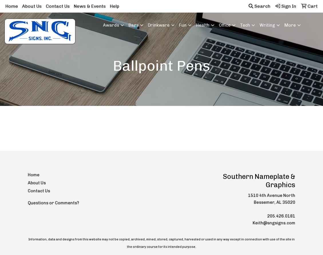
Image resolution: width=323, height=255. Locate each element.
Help (114, 6)
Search (259, 6)
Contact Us (58, 6)
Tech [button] (245, 25)
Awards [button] (111, 25)
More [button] (290, 25)
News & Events (90, 6)
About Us (32, 6)
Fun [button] (183, 25)
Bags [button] (133, 25)
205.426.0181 (281, 216)
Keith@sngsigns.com (274, 223)
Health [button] (202, 25)
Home (11, 6)
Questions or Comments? (53, 202)
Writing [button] (267, 25)
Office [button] (225, 25)
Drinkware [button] (159, 25)
